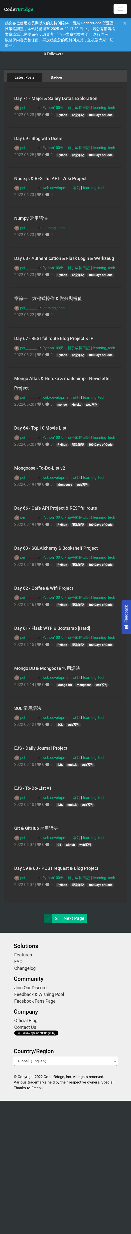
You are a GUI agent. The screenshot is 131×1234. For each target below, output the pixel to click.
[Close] (124, 23)
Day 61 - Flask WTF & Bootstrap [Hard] (52, 628)
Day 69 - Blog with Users (38, 138)
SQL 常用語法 (27, 708)
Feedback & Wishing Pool (39, 994)
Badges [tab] (57, 77)
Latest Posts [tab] (24, 77)
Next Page (74, 918)
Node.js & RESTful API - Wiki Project (50, 178)
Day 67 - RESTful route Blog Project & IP (54, 338)
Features (23, 954)
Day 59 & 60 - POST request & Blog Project (56, 868)
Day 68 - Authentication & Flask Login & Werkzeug (64, 258)
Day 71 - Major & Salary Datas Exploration (55, 98)
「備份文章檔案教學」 (73, 34)
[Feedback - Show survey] (126, 617)
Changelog (25, 968)
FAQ (18, 961)
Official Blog (25, 1020)
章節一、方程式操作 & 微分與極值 (48, 298)
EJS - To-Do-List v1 (33, 788)
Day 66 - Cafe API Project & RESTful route (55, 508)
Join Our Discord (30, 987)
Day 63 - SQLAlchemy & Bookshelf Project (56, 548)
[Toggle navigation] (120, 9)
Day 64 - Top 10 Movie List (40, 428)
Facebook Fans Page (35, 1001)
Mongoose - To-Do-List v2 (39, 468)
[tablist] (65, 77)
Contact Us (25, 1027)
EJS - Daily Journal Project (40, 748)
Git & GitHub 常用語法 (36, 828)
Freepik (37, 1088)
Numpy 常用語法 (31, 218)
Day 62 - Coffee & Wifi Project (43, 588)
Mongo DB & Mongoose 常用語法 (47, 668)
